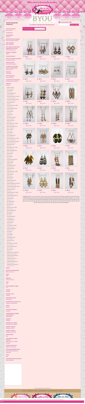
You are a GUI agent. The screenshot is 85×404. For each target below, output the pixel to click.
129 (66, 201)
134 (76, 201)
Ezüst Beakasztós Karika (13, 142)
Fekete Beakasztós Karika (13, 187)
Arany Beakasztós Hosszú (13, 97)
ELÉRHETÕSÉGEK (42, 390)
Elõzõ (29, 196)
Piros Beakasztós (11, 238)
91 (47, 199)
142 (47, 202)
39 (26, 198)
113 (32, 201)
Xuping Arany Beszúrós (12, 256)
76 (25, 199)
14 (45, 196)
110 (26, 201)
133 (74, 201)
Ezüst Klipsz (10, 157)
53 (47, 198)
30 (69, 196)
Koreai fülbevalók (11, 217)
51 (44, 198)
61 (59, 198)
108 (78, 199)
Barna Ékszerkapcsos (12, 127)
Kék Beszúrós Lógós (12, 208)
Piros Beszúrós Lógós (12, 244)
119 (45, 201)
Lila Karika (9, 232)
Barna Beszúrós (11, 121)
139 (41, 202)
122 (51, 201)
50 (42, 198)
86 (40, 199)
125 (57, 201)
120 (47, 201)
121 (49, 201)
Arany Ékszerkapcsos (12, 109)
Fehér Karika (10, 175)
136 (35, 202)
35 (77, 196)
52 (45, 198)
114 (34, 201)
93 (50, 199)
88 (43, 199)
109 (24, 201)
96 (55, 199)
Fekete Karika (10, 199)
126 (59, 201)
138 (39, 202)
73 (77, 198)
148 (60, 202)
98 (58, 199)
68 (69, 198)
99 (59, 199)
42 (30, 198)
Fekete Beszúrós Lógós (12, 193)
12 (42, 196)
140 (43, 202)
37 (23, 198)
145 (53, 202)
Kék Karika (9, 214)
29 (68, 196)
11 (41, 196)
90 (46, 199)
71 (74, 198)
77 (26, 199)
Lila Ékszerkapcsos (11, 229)
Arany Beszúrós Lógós (12, 106)
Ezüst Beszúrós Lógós (12, 148)
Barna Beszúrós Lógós (12, 124)
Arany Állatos (10, 91)
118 (43, 201)
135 (79, 201)
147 (58, 202)
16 (48, 196)
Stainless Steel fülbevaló (13, 253)
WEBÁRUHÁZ (30, 390)
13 (44, 196)
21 (56, 196)
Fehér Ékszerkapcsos (12, 160)
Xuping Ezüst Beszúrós (12, 265)
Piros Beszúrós (10, 241)
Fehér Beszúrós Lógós (12, 172)
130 (68, 201)
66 (67, 198)
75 (23, 199)
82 (34, 199)
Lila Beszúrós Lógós (12, 226)
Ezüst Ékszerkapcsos (12, 151)
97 (56, 199)
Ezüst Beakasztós (11, 136)
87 (41, 199)
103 (68, 199)
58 (55, 198)
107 (76, 199)
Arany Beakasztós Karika (13, 100)
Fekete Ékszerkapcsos (12, 196)
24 (60, 196)
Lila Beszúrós (10, 223)
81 (32, 199)
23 (59, 196)
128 (64, 201)
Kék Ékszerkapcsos (11, 211)
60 (57, 198)
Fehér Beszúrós (10, 169)
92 (49, 199)
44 (33, 198)
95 (53, 199)
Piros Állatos (10, 235)
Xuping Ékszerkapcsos (12, 262)
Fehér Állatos (10, 163)
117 (41, 201)
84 (37, 199)
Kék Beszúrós (10, 205)
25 (62, 196)
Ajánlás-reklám (10, 88)
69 (71, 198)
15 (47, 196)
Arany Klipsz (10, 115)
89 (44, 199)
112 (30, 201)
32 (72, 196)
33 (74, 196)
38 (24, 198)
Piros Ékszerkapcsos (12, 247)
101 (64, 199)
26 (63, 196)
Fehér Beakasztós (11, 166)
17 (50, 196)
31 (71, 196)
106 (74, 199)
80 (31, 199)
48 (39, 198)
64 (63, 198)
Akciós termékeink (11, 29)
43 (32, 198)
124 (55, 201)
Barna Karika (10, 130)
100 (61, 199)
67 (68, 198)
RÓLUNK (36, 390)
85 (38, 199)
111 (28, 201)
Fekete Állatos (10, 178)
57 (53, 198)
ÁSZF (48, 390)
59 (56, 198)
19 (53, 196)
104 (70, 199)
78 (28, 199)
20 (54, 196)
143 (49, 202)
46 (36, 198)
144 (51, 202)
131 (70, 201)
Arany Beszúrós (10, 103)
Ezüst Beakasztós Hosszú (13, 139)
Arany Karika (10, 112)
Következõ (66, 202)
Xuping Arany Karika (12, 259)
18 (51, 196)
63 (62, 198)
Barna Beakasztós (11, 118)
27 (65, 196)
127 (62, 201)
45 (35, 198)
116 (38, 201)
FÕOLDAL (24, 390)
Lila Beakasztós (10, 220)
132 (72, 201)
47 (38, 198)
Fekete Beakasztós (11, 181)
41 (29, 198)
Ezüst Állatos (10, 133)
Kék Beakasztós (11, 202)
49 (41, 198)
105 (72, 199)
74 (79, 198)
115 (36, 201)
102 (66, 199)
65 (65, 198)
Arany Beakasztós (11, 94)
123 (53, 201)
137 (37, 202)
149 (62, 202)
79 (29, 199)
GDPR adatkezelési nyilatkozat (56, 390)
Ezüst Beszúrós (10, 145)
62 (61, 198)
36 (78, 196)
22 (57, 196)
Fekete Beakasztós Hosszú (13, 184)
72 (76, 198)
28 (66, 196)
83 (35, 199)
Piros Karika (10, 250)
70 (73, 198)
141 (45, 202)
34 (75, 196)
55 (50, 198)
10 (39, 196)
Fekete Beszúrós (11, 190)
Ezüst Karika (10, 154)
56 (51, 198)
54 (48, 198)
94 (52, 199)
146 (56, 202)
